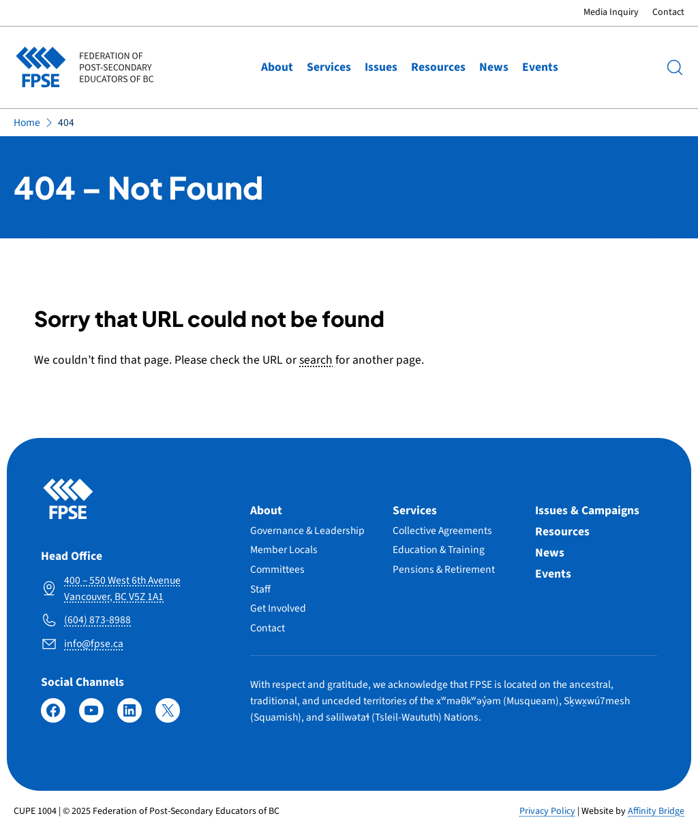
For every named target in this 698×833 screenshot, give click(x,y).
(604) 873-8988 (97, 619)
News (494, 67)
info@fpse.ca (93, 643)
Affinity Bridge (656, 811)
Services (329, 67)
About (277, 67)
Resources (438, 67)
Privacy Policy (547, 811)
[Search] (674, 67)
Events (540, 67)
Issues (381, 67)
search (316, 359)
